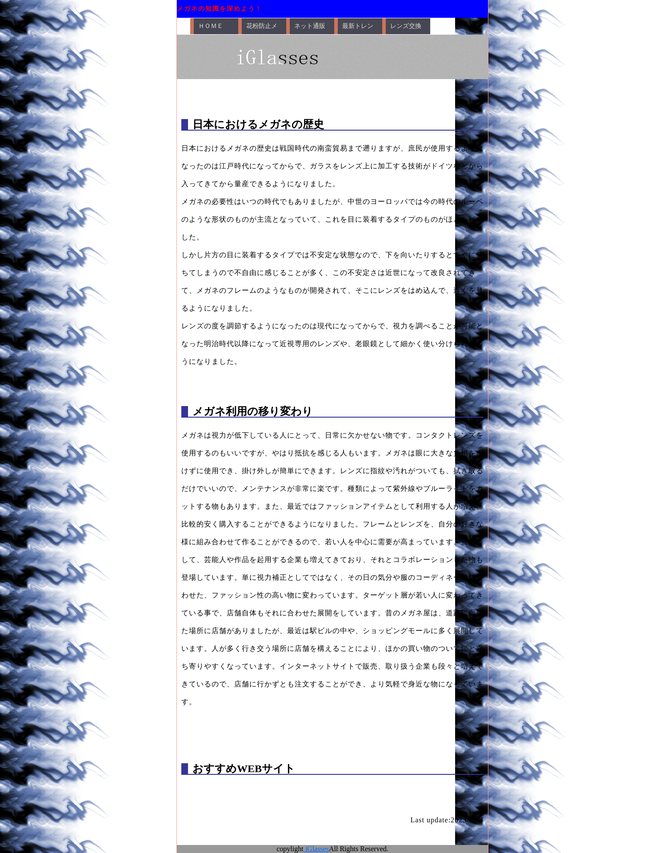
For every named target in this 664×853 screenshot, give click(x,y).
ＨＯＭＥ (210, 26)
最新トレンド (357, 28)
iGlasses (316, 849)
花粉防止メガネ (261, 28)
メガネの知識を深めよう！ (219, 8)
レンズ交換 (405, 26)
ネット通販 (309, 26)
